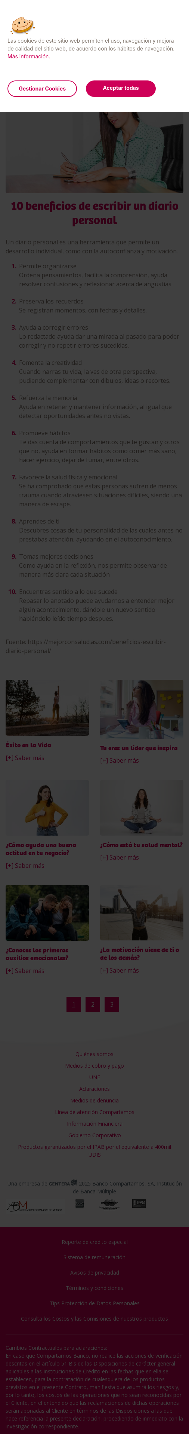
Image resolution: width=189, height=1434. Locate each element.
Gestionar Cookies (42, 88)
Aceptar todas (121, 88)
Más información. (28, 56)
